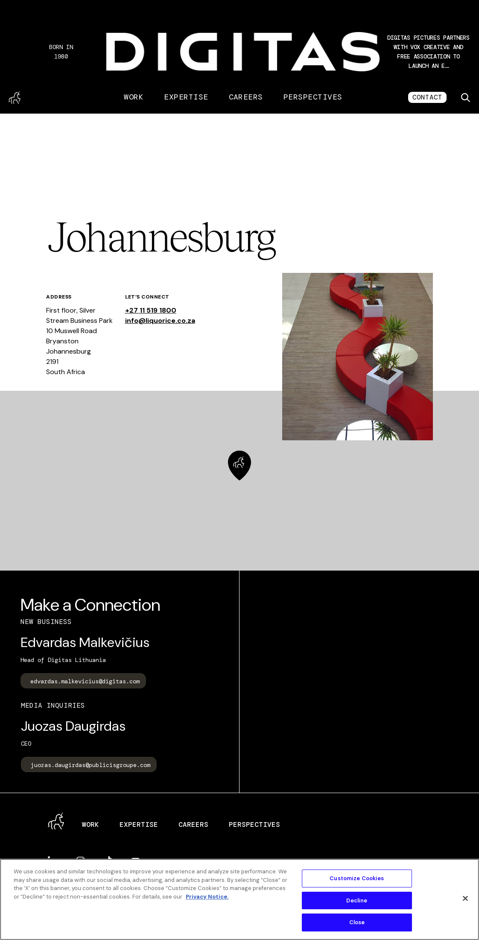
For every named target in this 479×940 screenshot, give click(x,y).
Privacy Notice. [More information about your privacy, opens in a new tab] (207, 896)
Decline (356, 900)
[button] (428, 51)
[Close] (465, 898)
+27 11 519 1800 (150, 310)
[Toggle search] (465, 97)
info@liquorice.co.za (160, 320)
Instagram (80, 860)
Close (357, 922)
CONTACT (427, 97)
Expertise (186, 97)
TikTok (108, 860)
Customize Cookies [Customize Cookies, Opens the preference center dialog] (357, 878)
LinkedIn (52, 860)
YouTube (135, 860)
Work (133, 97)
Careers (246, 97)
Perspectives (312, 97)
